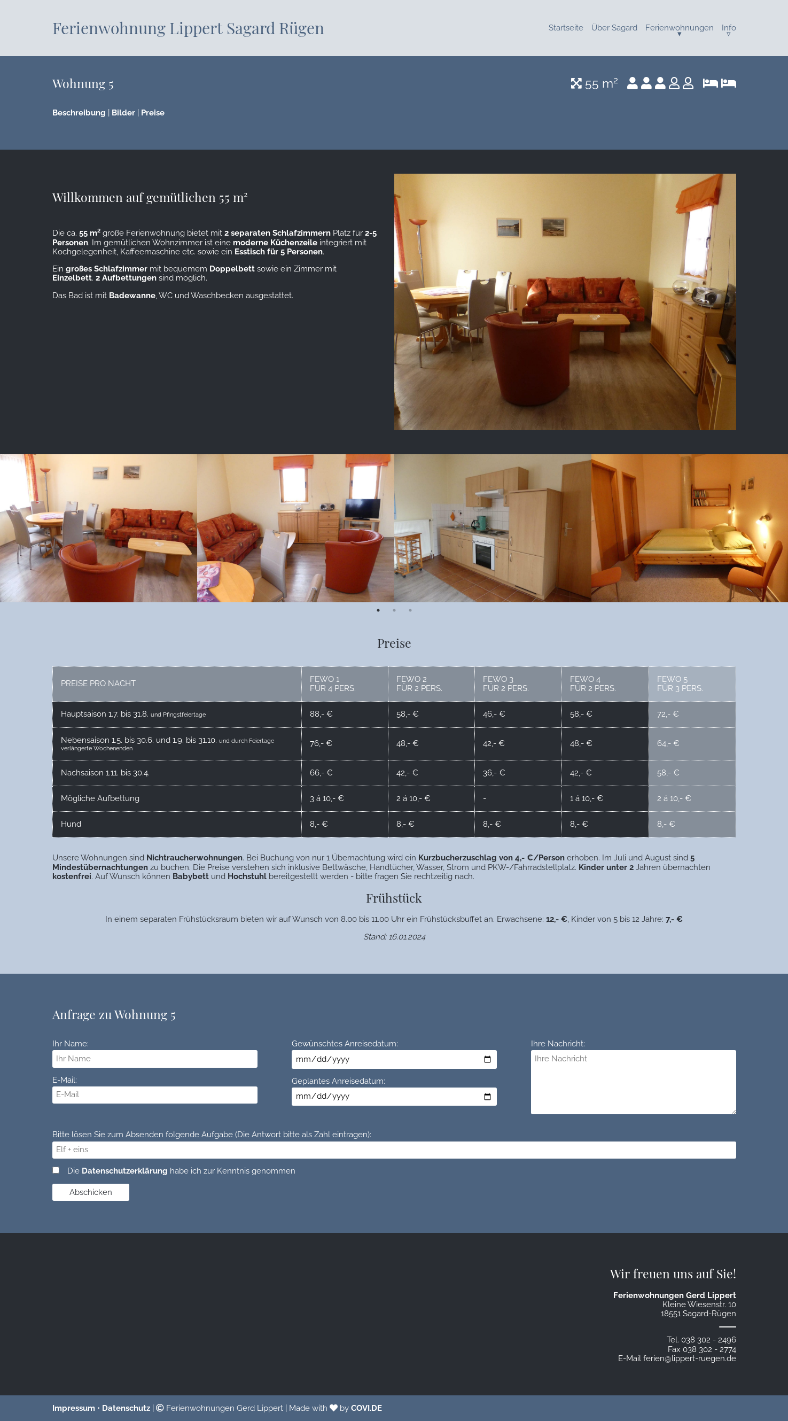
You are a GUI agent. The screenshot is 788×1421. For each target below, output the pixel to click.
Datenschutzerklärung (125, 1171)
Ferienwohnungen (679, 28)
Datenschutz (126, 1408)
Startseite (566, 28)
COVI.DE (366, 1408)
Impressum (73, 1408)
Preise (153, 113)
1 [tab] (378, 610)
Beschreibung (79, 113)
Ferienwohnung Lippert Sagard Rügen (188, 27)
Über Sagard (614, 28)
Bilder (123, 113)
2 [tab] (394, 610)
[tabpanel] (98, 528)
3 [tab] (410, 610)
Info (729, 28)
